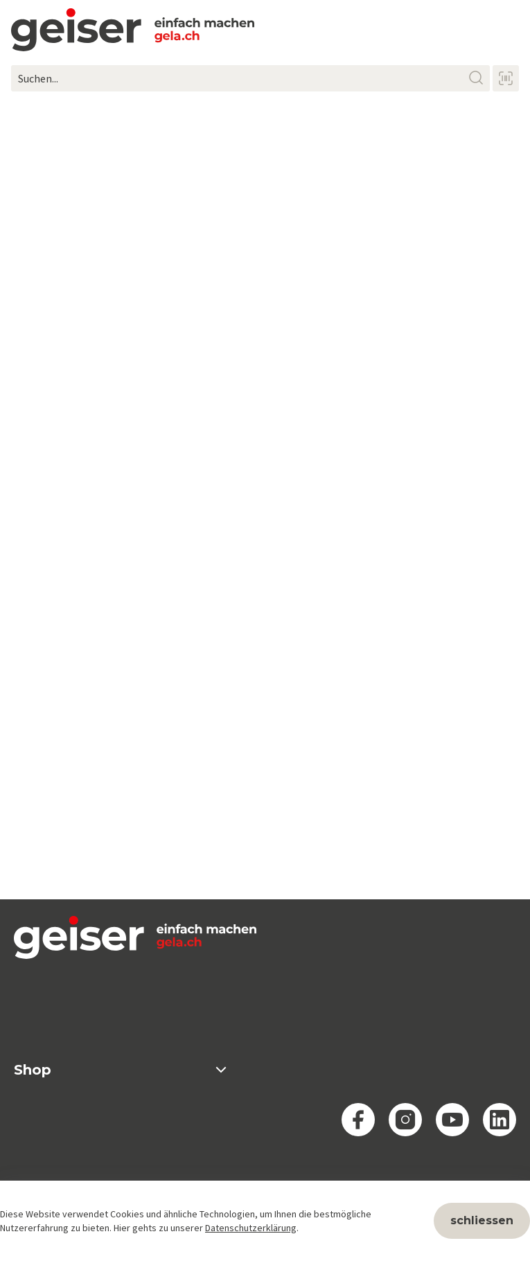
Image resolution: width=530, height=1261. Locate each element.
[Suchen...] (250, 78)
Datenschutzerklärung (251, 1228)
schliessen (481, 1220)
